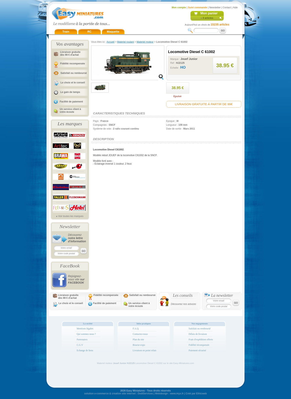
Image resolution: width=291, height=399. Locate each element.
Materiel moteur (145, 41)
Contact (227, 7)
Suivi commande (197, 7)
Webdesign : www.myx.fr (169, 393)
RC (89, 31)
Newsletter (215, 7)
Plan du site (138, 339)
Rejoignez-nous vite (76, 279)
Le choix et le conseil (73, 82)
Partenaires (82, 339)
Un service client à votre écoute (70, 110)
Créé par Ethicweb (196, 393)
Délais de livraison (198, 334)
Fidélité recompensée (72, 63)
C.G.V (80, 345)
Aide (235, 7)
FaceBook (70, 265)
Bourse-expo (139, 345)
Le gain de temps (70, 92)
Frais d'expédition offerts (201, 339)
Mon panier (209, 13)
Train (65, 31)
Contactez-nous (140, 334)
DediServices (145, 393)
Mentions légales (85, 328)
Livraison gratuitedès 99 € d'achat (70, 53)
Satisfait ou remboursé (74, 73)
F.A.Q (136, 328)
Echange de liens (85, 350)
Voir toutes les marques (70, 216)
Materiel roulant (125, 41)
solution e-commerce (96, 393)
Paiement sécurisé (197, 350)
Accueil (110, 41)
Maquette (113, 31)
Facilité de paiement (71, 101)
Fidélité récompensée (199, 345)
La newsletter (222, 295)
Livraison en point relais (144, 350)
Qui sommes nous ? (86, 334)
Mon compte (179, 7)
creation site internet (124, 393)
